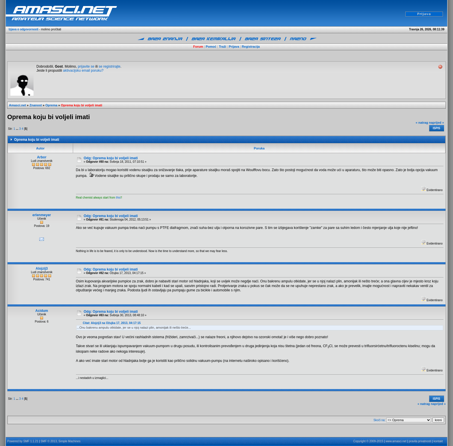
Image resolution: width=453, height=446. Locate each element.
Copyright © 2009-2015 (368, 441)
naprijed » (436, 122)
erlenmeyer (41, 215)
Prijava (234, 46)
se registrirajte (109, 66)
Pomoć (211, 46)
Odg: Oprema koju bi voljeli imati (111, 158)
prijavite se (86, 66)
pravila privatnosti (420, 441)
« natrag (422, 122)
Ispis (436, 128)
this (118, 197)
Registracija (251, 46)
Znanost (35, 105)
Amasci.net (17, 105)
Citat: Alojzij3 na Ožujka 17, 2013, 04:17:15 (112, 323)
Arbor (42, 157)
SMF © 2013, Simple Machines (60, 441)
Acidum (41, 311)
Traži (222, 46)
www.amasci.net (395, 441)
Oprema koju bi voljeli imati (81, 105)
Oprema (51, 105)
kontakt (438, 441)
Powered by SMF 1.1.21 (22, 441)
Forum (198, 46)
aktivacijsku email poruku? (83, 71)
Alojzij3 (42, 269)
